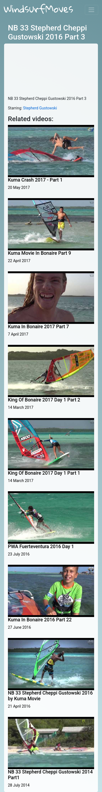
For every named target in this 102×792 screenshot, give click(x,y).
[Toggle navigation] (91, 9)
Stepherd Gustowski (40, 108)
